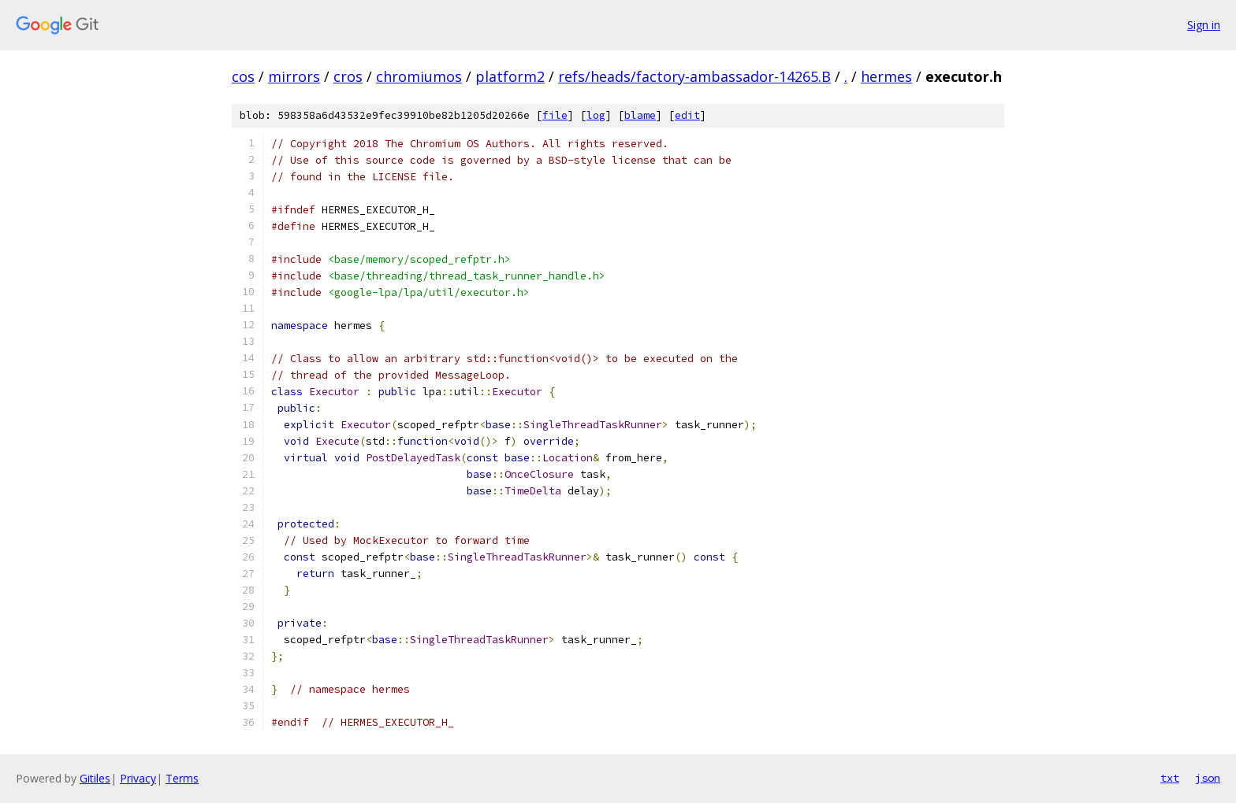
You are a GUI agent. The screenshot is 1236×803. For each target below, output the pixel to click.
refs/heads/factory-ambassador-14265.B (694, 76)
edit (687, 115)
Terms (182, 778)
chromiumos (419, 76)
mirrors (294, 76)
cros (348, 76)
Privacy (138, 778)
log (595, 115)
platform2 (510, 76)
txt (1169, 778)
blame (640, 115)
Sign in (1203, 24)
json (1207, 778)
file (555, 115)
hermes (886, 76)
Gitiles (95, 778)
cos (243, 76)
